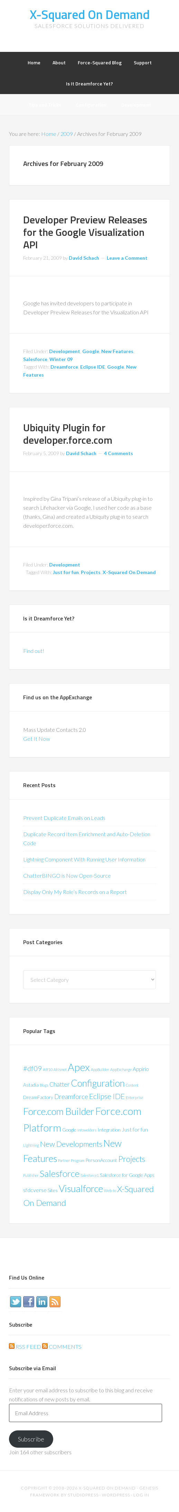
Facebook (28, 1301)
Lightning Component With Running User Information (84, 859)
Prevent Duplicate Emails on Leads (64, 817)
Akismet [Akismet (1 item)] (60, 1069)
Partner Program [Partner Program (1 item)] (71, 1160)
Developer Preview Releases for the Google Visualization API (85, 232)
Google (90, 351)
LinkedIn (41, 1301)
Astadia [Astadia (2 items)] (31, 1085)
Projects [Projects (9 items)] (131, 1159)
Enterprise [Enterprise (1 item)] (134, 1097)
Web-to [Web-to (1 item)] (110, 1190)
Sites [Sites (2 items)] (53, 1190)
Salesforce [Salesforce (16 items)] (59, 1173)
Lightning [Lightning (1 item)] (31, 1145)
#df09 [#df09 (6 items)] (32, 1068)
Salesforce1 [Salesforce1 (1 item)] (90, 1175)
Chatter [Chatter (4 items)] (59, 1084)
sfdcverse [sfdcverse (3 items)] (35, 1190)
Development (64, 351)
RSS (54, 1301)
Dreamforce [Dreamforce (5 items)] (71, 1096)
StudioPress (83, 1494)
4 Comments (118, 453)
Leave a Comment (127, 258)
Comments (62, 1346)
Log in (141, 1494)
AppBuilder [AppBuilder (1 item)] (100, 1069)
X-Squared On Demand (90, 14)
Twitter (15, 1301)
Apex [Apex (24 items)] (79, 1067)
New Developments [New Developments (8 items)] (71, 1144)
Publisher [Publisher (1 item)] (31, 1175)
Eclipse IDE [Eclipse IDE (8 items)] (107, 1096)
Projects (91, 572)
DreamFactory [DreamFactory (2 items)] (38, 1097)
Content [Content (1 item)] (132, 1085)
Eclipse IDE (92, 367)
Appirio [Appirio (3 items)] (141, 1069)
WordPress (116, 1494)
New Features (117, 351)
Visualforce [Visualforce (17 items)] (81, 1188)
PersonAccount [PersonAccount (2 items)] (101, 1160)
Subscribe (31, 1439)
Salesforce (35, 359)
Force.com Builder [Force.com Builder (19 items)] (58, 1111)
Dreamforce (64, 367)
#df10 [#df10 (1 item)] (48, 1069)
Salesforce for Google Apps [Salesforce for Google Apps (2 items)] (127, 1175)
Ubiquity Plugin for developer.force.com (67, 434)
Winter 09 (61, 359)
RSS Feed (25, 1346)
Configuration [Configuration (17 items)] (98, 1083)
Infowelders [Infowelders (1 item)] (86, 1130)
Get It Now (36, 738)
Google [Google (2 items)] (69, 1130)
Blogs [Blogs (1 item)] (44, 1085)
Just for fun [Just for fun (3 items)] (135, 1129)
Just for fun (66, 572)
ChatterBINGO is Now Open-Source (67, 875)
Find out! (33, 650)
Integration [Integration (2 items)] (109, 1130)
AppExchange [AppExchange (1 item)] (121, 1069)
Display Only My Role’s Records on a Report (75, 891)
